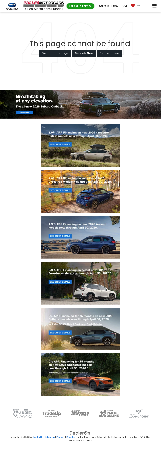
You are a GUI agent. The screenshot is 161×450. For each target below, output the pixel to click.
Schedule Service (80, 6)
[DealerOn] (80, 433)
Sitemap (50, 437)
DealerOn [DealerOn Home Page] (38, 437)
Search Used (109, 53)
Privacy (60, 437)
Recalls (70, 437)
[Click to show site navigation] (154, 6)
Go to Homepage (55, 53)
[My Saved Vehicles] (135, 5)
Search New (84, 53)
